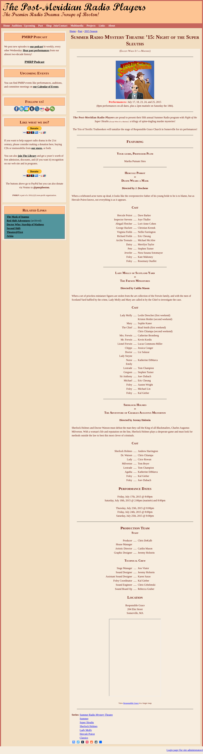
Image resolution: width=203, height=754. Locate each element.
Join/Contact (60, 25)
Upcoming (29, 25)
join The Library (27, 155)
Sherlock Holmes (88, 726)
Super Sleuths (87, 722)
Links (102, 25)
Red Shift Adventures (18, 220)
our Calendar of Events (45, 86)
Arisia (10, 236)
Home (6, 25)
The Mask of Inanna (18, 216)
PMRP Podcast (34, 62)
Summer (84, 718)
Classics (84, 737)
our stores (36, 148)
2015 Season (90, 31)
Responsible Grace (131, 703)
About (111, 25)
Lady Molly (86, 730)
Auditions (17, 25)
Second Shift (13, 228)
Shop (49, 25)
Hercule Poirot (87, 734)
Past (40, 25)
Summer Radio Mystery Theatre (96, 714)
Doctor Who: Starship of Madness (25, 224)
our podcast (36, 46)
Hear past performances (36, 50)
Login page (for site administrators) (185, 750)
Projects (91, 25)
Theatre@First (15, 232)
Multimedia (77, 25)
